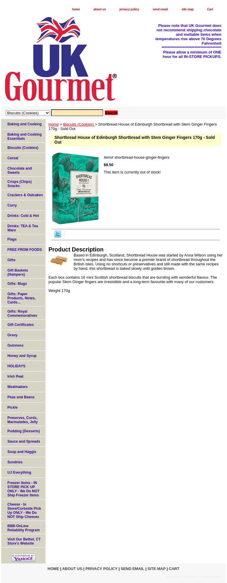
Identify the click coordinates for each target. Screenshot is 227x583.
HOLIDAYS (16, 366)
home (76, 9)
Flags (12, 239)
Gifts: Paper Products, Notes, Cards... (21, 298)
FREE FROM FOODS (24, 250)
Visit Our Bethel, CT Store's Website (23, 541)
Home (53, 124)
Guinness (15, 345)
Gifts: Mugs (17, 284)
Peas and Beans (21, 397)
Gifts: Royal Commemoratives (22, 313)
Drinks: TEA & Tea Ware (22, 228)
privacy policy (129, 9)
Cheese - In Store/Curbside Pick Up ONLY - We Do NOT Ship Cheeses (24, 510)
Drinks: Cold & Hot (23, 216)
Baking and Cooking (24, 124)
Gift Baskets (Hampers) (17, 272)
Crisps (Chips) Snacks (19, 184)
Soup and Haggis (21, 452)
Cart (210, 9)
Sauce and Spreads (23, 441)
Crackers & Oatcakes (25, 195)
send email (160, 9)
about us (99, 9)
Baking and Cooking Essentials (24, 136)
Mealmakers (17, 387)
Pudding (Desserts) (23, 431)
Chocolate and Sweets (19, 170)
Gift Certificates (20, 325)
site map (187, 9)
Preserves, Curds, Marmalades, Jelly (22, 420)
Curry (12, 205)
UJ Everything (19, 472)
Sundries (14, 462)
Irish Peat (15, 376)
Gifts (11, 260)
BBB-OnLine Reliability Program (23, 528)
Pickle (12, 407)
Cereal (12, 158)
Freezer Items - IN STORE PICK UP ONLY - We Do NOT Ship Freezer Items (23, 489)
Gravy (12, 335)
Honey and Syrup (22, 356)
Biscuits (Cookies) (79, 124)
